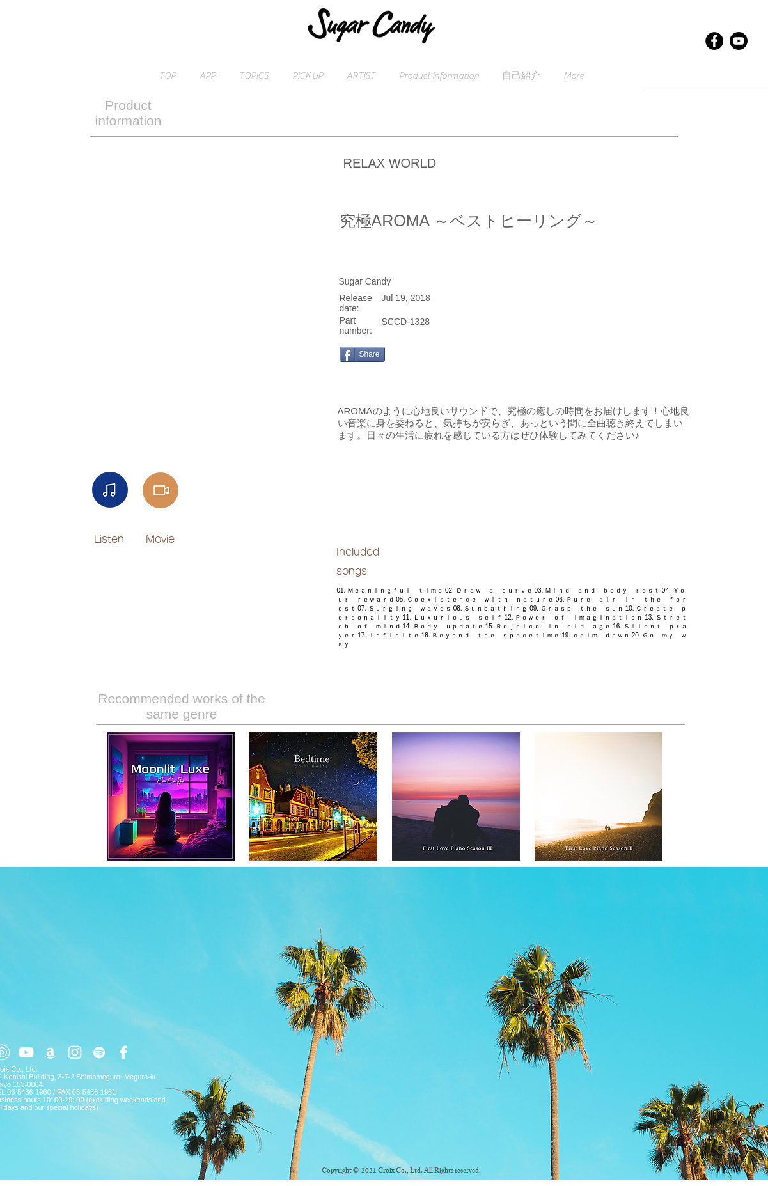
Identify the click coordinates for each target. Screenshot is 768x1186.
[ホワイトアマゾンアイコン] (50, 1052)
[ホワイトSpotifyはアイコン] (99, 1052)
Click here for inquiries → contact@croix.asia (65, 1182)
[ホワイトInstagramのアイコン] (75, 1052)
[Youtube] (739, 41)
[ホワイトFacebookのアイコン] (123, 1052)
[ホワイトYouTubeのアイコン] (26, 1052)
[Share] (362, 354)
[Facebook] (714, 41)
